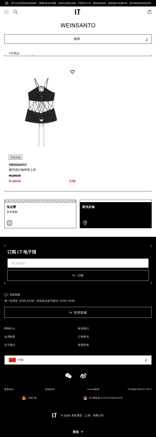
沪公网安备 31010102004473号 (103, 398)
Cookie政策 (93, 389)
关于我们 (9, 344)
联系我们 (83, 328)
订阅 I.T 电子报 (21, 252)
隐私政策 (50, 389)
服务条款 (8, 389)
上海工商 (29, 398)
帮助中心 (9, 328)
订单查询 (83, 336)
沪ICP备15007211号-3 (140, 389)
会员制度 (9, 336)
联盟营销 (83, 344)
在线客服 (12, 294)
